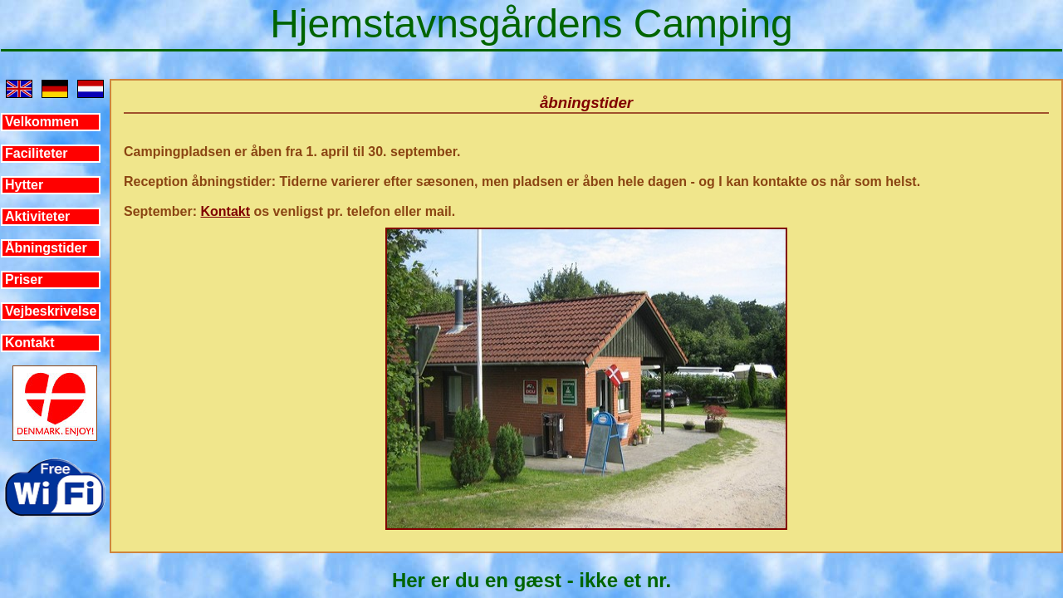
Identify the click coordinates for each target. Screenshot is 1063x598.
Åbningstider (46, 248)
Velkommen (42, 122)
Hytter (24, 185)
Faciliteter (36, 153)
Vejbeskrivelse (50, 311)
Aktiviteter (37, 216)
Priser (23, 279)
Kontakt (30, 343)
